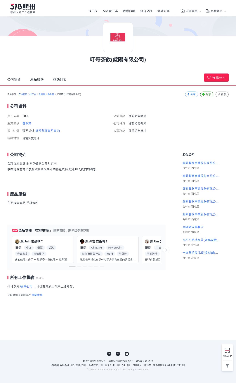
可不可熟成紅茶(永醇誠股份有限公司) (201, 240)
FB (118, 354)
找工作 (93, 11)
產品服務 (37, 79)
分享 (191, 94)
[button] (72, 266)
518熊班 (23, 94)
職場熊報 (129, 11)
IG (109, 354)
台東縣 (42, 94)
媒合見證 (146, 11)
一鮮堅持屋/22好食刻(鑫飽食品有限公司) (201, 252)
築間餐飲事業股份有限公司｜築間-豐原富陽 (201, 201)
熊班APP (227, 356)
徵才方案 (163, 11)
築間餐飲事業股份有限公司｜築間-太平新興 (201, 163)
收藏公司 (216, 78)
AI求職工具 (110, 11)
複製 (221, 94)
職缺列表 (60, 79)
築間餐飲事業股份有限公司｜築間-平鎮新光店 (201, 214)
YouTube (127, 354)
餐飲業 (51, 94)
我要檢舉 (37, 294)
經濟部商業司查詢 (48, 130)
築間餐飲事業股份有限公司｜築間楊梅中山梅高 (201, 188)
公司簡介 (14, 79)
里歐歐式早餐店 (193, 227)
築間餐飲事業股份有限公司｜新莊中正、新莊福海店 (201, 175)
